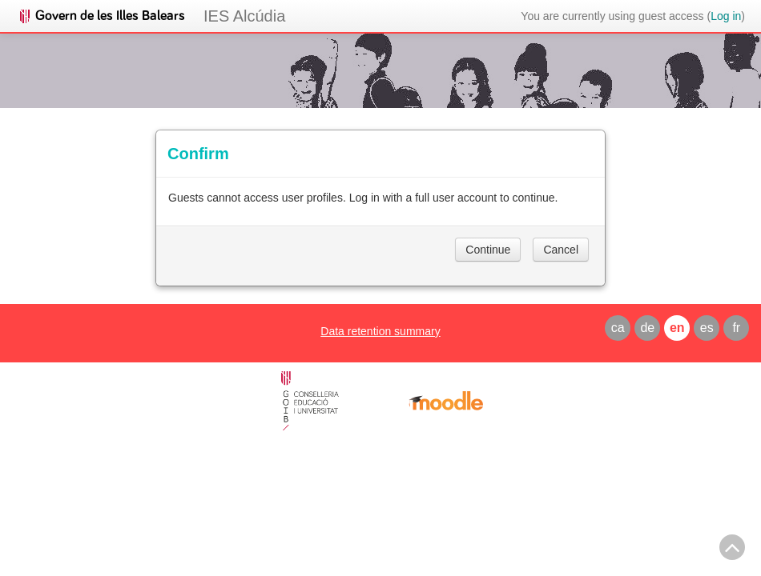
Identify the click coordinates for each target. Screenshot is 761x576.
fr (736, 327)
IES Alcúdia (244, 16)
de (647, 327)
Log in (726, 16)
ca (618, 327)
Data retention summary (380, 331)
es (707, 327)
